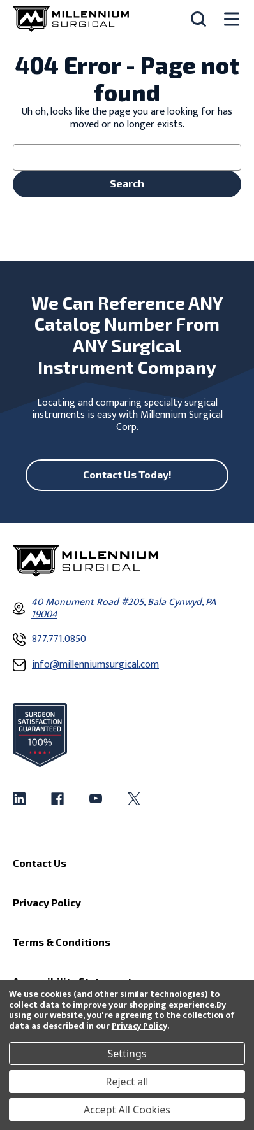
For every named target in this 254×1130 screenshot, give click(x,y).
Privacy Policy (139, 1026)
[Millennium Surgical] (71, 19)
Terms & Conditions (61, 942)
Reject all (127, 1082)
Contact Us (39, 863)
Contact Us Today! (127, 474)
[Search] (198, 19)
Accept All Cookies (127, 1110)
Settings (127, 1054)
